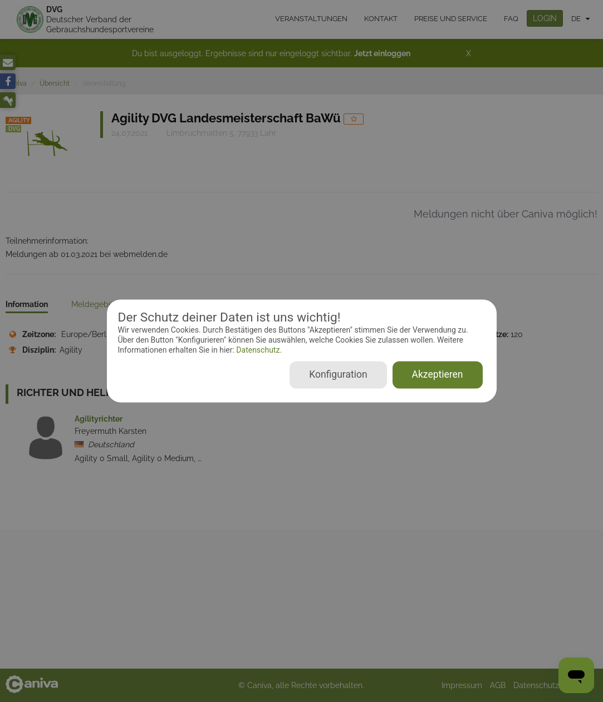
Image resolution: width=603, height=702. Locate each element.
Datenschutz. (258, 349)
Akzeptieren (437, 374)
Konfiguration (338, 374)
